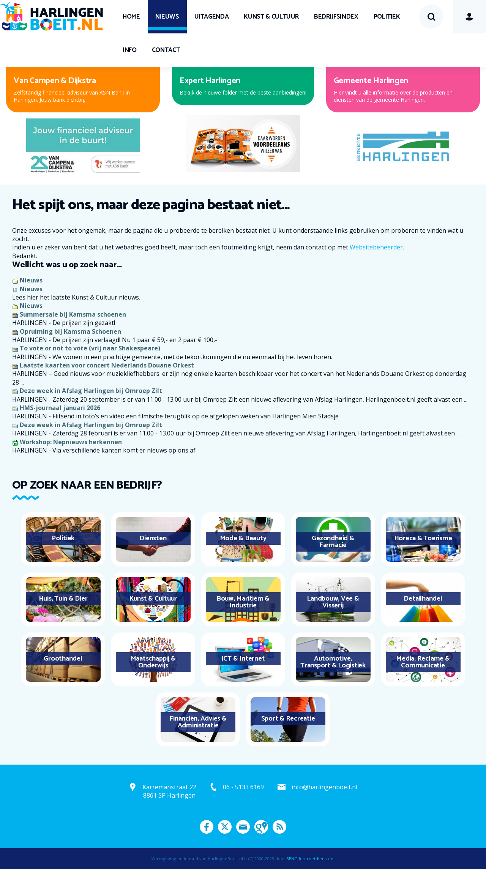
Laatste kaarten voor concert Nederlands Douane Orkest (107, 365)
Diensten (152, 538)
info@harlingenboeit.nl (324, 787)
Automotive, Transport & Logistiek (333, 662)
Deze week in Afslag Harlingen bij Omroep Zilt (91, 390)
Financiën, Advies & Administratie (197, 722)
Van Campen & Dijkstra (55, 81)
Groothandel (63, 658)
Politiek (387, 16)
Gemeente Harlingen (371, 81)
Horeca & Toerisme (423, 538)
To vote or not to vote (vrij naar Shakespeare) (90, 348)
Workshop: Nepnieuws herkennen (71, 442)
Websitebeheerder (376, 247)
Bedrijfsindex (336, 16)
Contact (166, 50)
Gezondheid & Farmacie (333, 542)
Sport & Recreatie (288, 718)
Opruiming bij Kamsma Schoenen (70, 331)
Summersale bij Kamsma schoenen (73, 314)
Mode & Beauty (243, 538)
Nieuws (167, 16)
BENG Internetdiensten (309, 858)
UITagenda (211, 16)
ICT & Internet (243, 658)
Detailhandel (423, 598)
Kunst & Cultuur (271, 16)
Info (130, 50)
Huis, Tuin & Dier (63, 598)
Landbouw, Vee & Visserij (333, 602)
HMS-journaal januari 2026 (60, 408)
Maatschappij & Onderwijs (153, 662)
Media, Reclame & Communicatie (423, 662)
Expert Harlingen (210, 81)
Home (131, 16)
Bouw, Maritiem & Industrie (243, 602)
